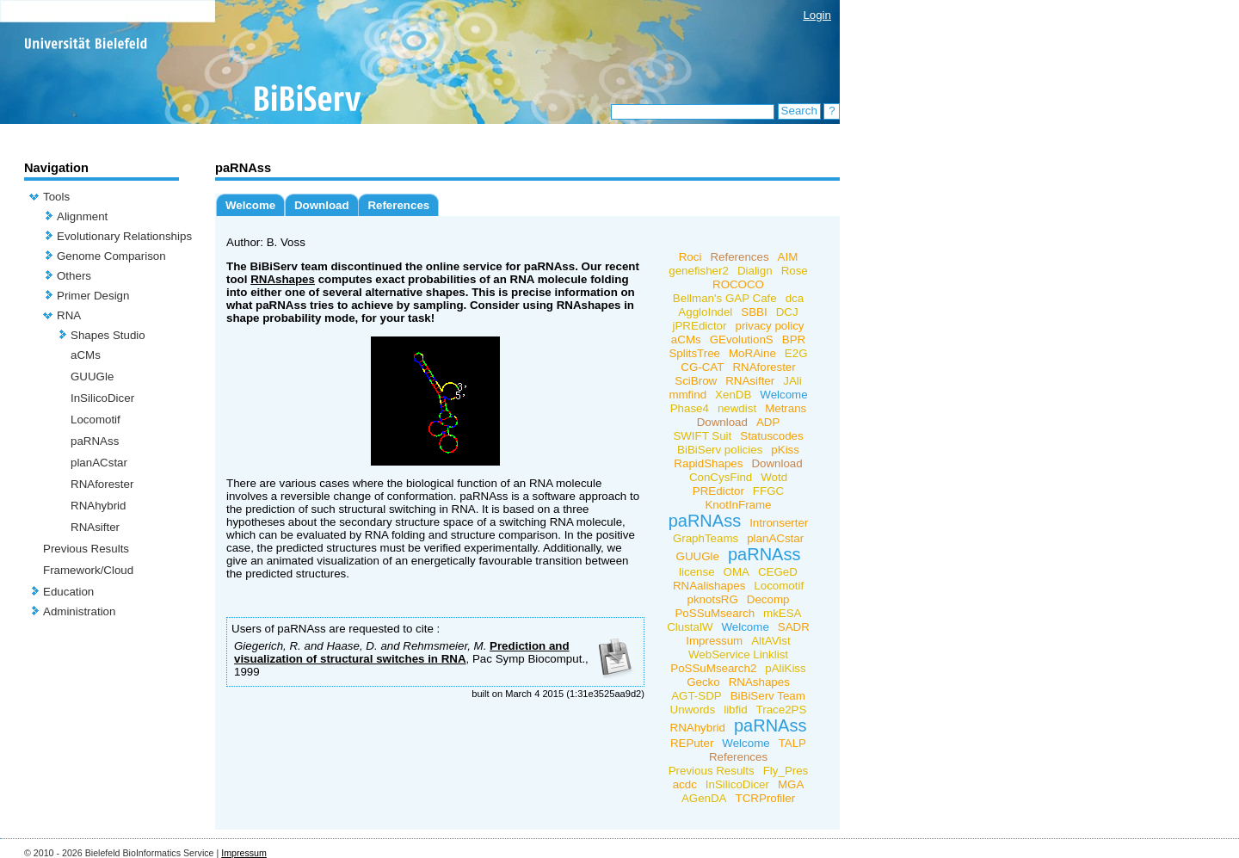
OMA (736, 571)
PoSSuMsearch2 (713, 668)
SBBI (754, 312)
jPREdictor (700, 325)
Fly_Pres (786, 770)
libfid (735, 709)
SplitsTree (694, 353)
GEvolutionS (742, 339)
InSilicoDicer (102, 398)
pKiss (785, 449)
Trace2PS (781, 709)
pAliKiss (785, 668)
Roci (690, 256)
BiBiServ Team (767, 695)
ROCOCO (738, 284)
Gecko (703, 682)
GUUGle (92, 376)
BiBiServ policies (719, 449)
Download (321, 205)
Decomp (768, 599)
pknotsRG (712, 599)
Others (74, 275)
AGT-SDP (696, 695)
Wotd (774, 477)
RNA (69, 315)
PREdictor (718, 491)
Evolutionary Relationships (124, 236)
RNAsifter (95, 527)
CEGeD (778, 571)
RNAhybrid (98, 505)
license (697, 571)
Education (68, 591)
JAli (792, 380)
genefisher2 (699, 270)
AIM (788, 256)
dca (795, 298)
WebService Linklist (738, 654)
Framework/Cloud (88, 570)
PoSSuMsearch (715, 613)
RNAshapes (282, 279)
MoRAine (752, 353)
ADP (768, 422)
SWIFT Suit (702, 435)
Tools (56, 196)
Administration (79, 611)
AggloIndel (705, 312)
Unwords (693, 709)
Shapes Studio (108, 335)
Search (799, 110)
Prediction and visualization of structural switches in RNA (402, 652)
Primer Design (93, 295)
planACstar (99, 462)
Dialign (755, 270)
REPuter (691, 743)
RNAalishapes (709, 585)
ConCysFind (720, 477)
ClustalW (689, 626)
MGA (791, 784)
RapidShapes (708, 463)
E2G (796, 353)
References (398, 205)
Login (817, 15)
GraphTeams (705, 538)
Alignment (82, 216)
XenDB (733, 394)
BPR (793, 339)
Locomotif (95, 419)
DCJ (787, 312)
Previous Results (86, 548)
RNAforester (102, 484)
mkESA (782, 613)
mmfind (687, 394)
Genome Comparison (111, 256)
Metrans (785, 408)
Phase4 (689, 408)
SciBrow (696, 380)
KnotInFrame (738, 504)
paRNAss (95, 441)
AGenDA (704, 798)
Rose (794, 270)
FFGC (768, 491)
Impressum (714, 640)
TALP (792, 743)
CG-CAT (702, 367)
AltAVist (770, 640)
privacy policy (769, 325)
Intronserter (778, 522)
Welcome (250, 205)
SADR (794, 626)
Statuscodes (771, 435)
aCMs (86, 355)
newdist (737, 408)
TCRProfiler (766, 798)
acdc (685, 784)
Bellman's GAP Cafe (725, 298)
